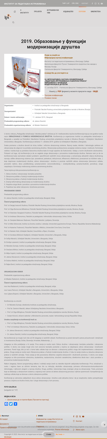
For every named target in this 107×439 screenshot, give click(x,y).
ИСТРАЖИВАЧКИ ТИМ (53, 11)
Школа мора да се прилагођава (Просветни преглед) (28, 400)
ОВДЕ (95, 91)
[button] (13, 22)
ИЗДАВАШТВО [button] (68, 12)
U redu (48, 434)
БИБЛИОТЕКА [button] (96, 12)
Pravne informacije (62, 430)
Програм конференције (54, 95)
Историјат (4, 419)
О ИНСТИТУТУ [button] (24, 11)
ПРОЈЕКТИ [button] (38, 12)
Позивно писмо (51, 98)
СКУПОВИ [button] (82, 12)
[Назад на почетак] (8, 17)
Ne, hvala (59, 434)
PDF (59, 91)
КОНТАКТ (85, 3)
